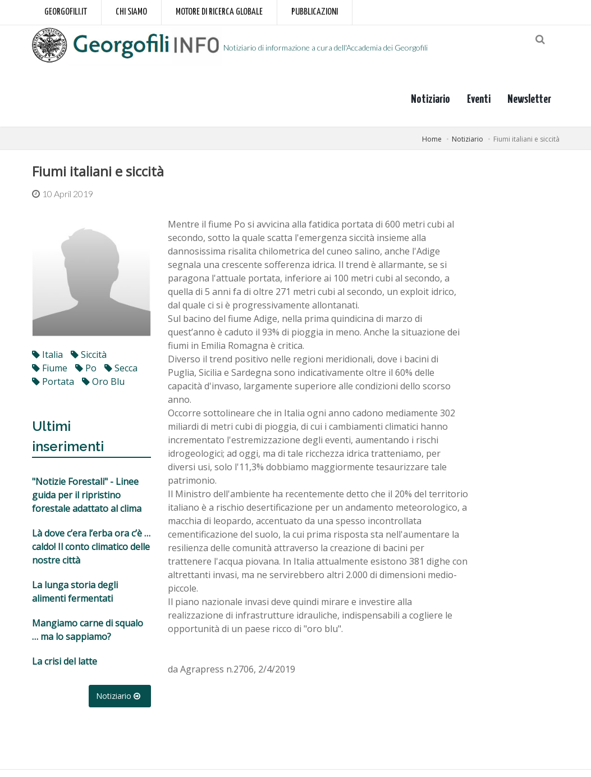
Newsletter (529, 106)
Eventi (479, 106)
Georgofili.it (65, 12)
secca (121, 375)
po (86, 375)
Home (432, 146)
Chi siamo (131, 12)
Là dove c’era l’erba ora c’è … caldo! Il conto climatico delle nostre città (91, 554)
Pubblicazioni (314, 12)
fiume (49, 375)
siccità (89, 362)
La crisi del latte (64, 668)
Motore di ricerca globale (219, 12)
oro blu (103, 389)
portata (53, 389)
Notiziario (430, 106)
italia (47, 362)
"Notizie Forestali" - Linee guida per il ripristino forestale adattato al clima (86, 502)
